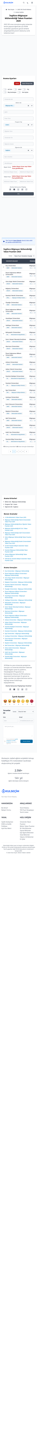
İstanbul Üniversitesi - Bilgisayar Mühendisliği (18, 631)
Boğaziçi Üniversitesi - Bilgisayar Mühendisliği (18, 582)
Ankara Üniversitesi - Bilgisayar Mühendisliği (18, 620)
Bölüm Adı (18, 103)
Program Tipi (18, 122)
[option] (16, 106)
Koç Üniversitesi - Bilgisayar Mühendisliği (17, 571)
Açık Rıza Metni (6, 828)
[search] (24, 2)
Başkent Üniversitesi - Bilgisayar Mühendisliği (18, 643)
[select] (18, 98)
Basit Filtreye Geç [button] (27, 83)
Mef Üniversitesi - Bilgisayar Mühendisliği (17, 645)
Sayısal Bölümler (25, 830)
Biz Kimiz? (4, 808)
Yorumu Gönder (26, 741)
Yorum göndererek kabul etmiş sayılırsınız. (12, 741)
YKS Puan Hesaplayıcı (27, 810)
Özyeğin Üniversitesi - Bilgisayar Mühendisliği (18, 589)
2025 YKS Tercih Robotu (24, 9)
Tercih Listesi (24, 812)
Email (20, 717)
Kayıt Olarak (17, 240)
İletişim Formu (6, 810)
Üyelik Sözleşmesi (7, 822)
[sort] (24, 256)
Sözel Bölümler (25, 835)
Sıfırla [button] (17, 83)
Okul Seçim (10, 9)
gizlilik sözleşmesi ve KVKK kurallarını (12, 740)
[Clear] (28, 106)
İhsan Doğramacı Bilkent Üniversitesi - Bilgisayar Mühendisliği (16, 574)
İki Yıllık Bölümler (25, 828)
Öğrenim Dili (18, 147)
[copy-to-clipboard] (26, 189)
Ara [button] (19, 194)
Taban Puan (7, 177)
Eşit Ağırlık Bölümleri (27, 833)
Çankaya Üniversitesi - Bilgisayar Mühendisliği (18, 636)
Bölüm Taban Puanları (27, 826)
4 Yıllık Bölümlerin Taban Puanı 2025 (15, 517)
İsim (4, 717)
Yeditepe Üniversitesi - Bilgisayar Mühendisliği (18, 600)
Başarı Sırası (7, 167)
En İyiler (22, 839)
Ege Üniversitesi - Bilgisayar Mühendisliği (17, 633)
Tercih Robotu (24, 808)
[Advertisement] (18, 55)
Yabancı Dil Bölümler (27, 837)
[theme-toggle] (28, 2)
